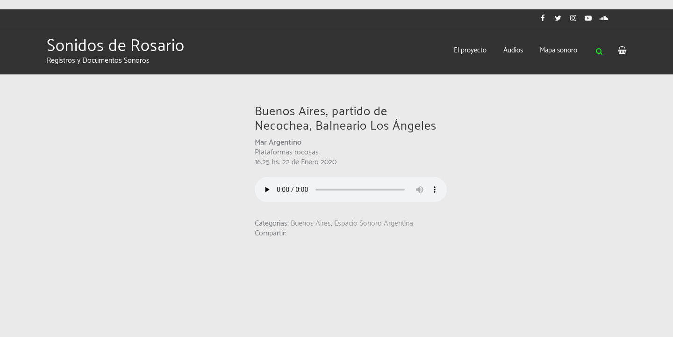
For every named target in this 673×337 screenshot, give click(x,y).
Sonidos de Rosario (116, 46)
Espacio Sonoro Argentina (373, 223)
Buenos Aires (311, 223)
